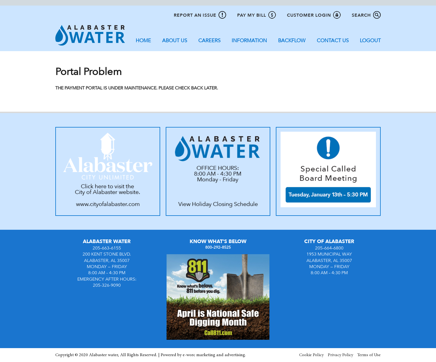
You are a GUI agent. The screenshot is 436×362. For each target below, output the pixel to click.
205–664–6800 (329, 248)
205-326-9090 (107, 285)
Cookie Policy (311, 355)
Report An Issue (195, 15)
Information (249, 40)
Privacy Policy (340, 355)
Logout (370, 40)
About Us (174, 40)
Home (143, 40)
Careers (209, 40)
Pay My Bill (251, 15)
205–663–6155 (107, 248)
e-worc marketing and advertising (214, 355)
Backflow (292, 40)
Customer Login (309, 15)
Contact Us (333, 40)
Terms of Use (369, 355)
